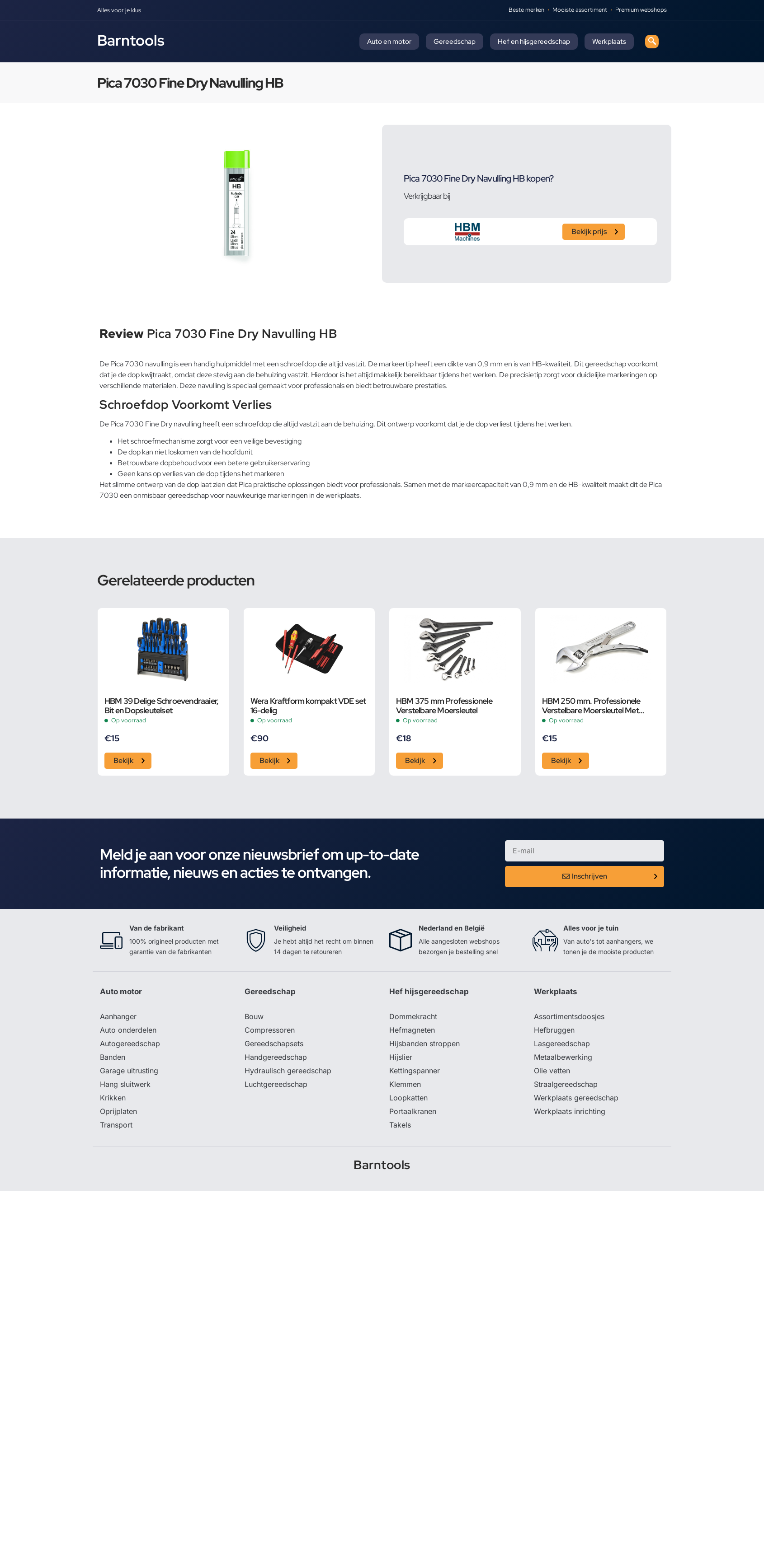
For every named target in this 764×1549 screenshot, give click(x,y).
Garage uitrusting (129, 1070)
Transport (116, 1124)
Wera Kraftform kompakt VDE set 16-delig (308, 705)
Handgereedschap (276, 1057)
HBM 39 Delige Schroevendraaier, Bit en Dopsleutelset (161, 705)
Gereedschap (455, 41)
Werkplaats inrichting (569, 1111)
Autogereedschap (130, 1043)
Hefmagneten (412, 1029)
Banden (112, 1057)
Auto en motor (389, 41)
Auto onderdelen (128, 1029)
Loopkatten (408, 1097)
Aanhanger (118, 1016)
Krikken (113, 1097)
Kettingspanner (414, 1070)
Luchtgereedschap (276, 1084)
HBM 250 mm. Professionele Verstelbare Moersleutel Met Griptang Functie (591, 705)
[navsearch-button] (652, 41)
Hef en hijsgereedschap (534, 41)
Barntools (131, 40)
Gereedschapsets (274, 1043)
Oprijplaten (118, 1111)
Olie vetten (552, 1070)
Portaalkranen (412, 1111)
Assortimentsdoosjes (569, 1016)
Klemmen (405, 1084)
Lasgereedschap (562, 1043)
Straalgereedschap (566, 1084)
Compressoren (270, 1029)
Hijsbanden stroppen (424, 1043)
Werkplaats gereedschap (576, 1097)
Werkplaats (609, 41)
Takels (400, 1124)
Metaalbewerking (563, 1057)
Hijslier (400, 1057)
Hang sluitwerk (125, 1084)
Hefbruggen (554, 1029)
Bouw (254, 1016)
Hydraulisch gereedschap (288, 1070)
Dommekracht (413, 1016)
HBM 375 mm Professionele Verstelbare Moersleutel (444, 705)
